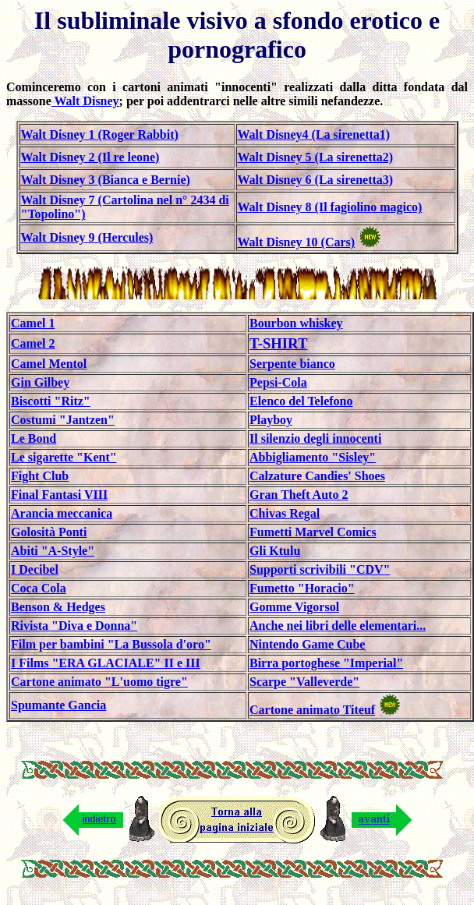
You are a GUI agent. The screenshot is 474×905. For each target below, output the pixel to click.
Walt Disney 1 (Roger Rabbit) (100, 134)
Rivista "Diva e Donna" (74, 625)
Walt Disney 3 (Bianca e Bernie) (105, 179)
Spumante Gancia (58, 705)
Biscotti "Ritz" (50, 401)
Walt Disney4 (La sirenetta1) (314, 134)
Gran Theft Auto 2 (298, 494)
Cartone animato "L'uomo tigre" (99, 681)
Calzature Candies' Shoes (317, 476)
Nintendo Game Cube (307, 644)
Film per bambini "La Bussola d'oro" (111, 644)
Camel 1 (33, 323)
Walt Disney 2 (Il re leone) (90, 157)
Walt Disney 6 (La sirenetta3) (316, 179)
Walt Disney (85, 101)
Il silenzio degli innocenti (315, 438)
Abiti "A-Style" (52, 550)
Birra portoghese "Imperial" (326, 663)
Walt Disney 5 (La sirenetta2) (316, 157)
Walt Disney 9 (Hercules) (87, 237)
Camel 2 (33, 343)
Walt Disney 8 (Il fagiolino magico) (330, 207)
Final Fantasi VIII (59, 494)
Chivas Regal (284, 513)
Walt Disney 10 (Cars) (297, 242)
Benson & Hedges (58, 606)
